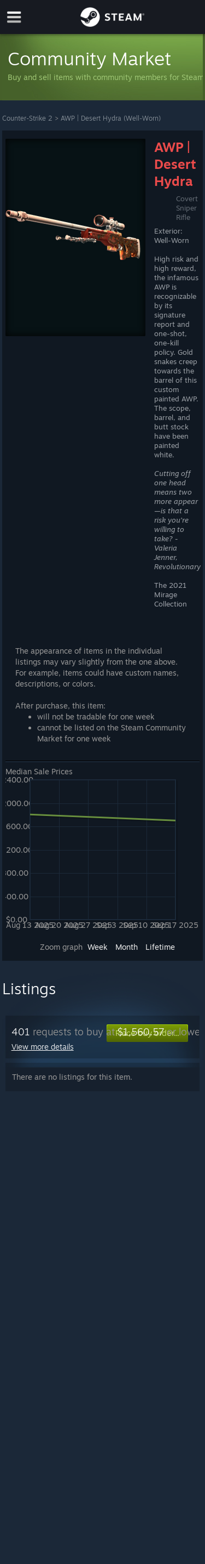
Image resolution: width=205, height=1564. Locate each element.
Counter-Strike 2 (27, 118)
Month (126, 946)
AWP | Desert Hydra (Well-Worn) (111, 118)
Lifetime (160, 946)
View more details (42, 1046)
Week (97, 946)
